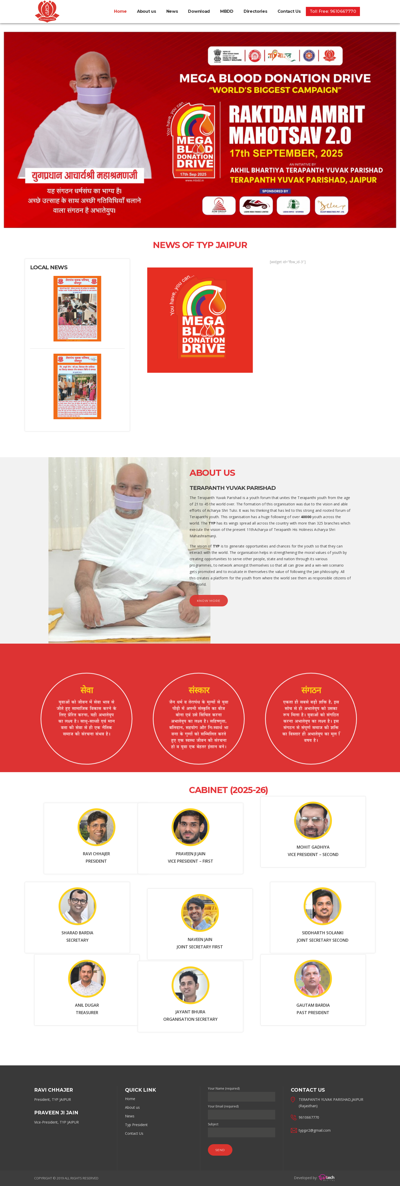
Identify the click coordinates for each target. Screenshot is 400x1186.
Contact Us (134, 1133)
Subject (241, 1128)
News (129, 1116)
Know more (84, 601)
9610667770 (309, 1117)
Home (130, 1098)
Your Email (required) (241, 1110)
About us (132, 1107)
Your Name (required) (241, 1092)
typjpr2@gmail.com (315, 1130)
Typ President (136, 1124)
